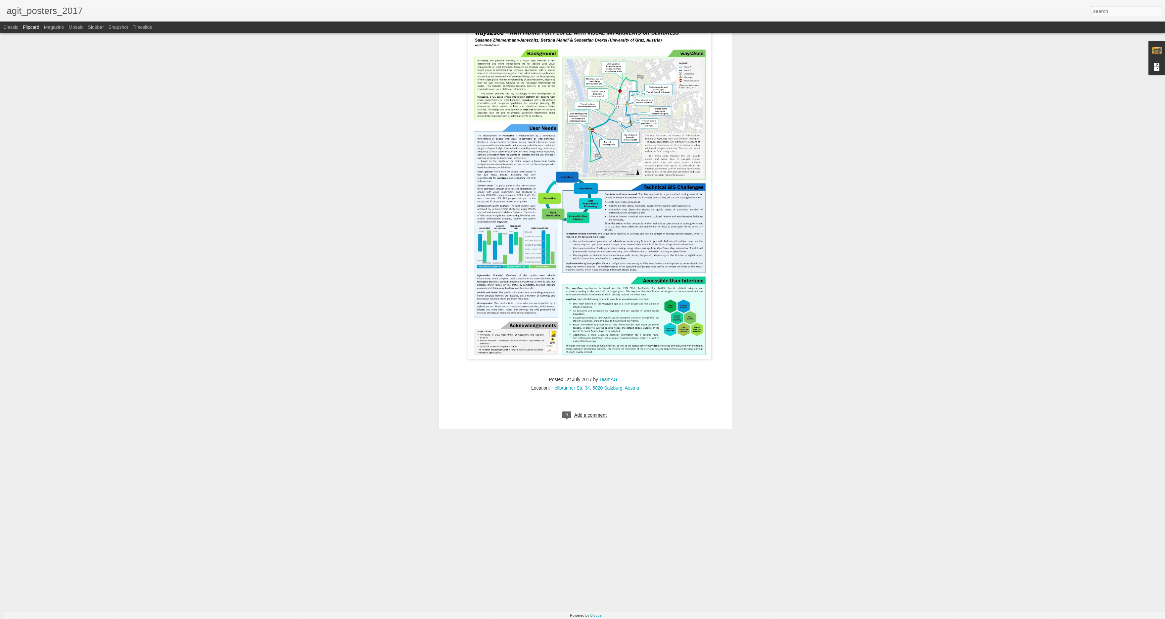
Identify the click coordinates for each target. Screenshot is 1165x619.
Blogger (596, 615)
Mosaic (76, 27)
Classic (10, 27)
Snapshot (118, 27)
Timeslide (142, 27)
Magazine (54, 27)
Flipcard (31, 27)
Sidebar (96, 27)
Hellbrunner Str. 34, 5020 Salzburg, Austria (595, 35)
